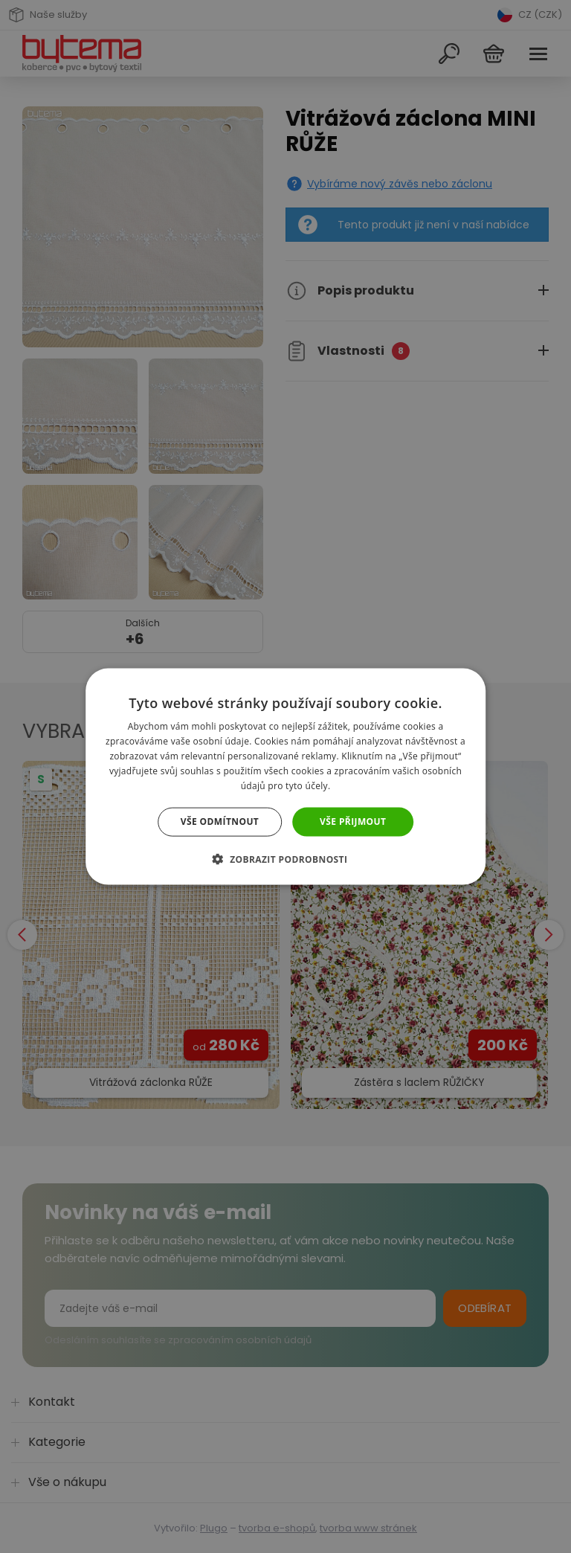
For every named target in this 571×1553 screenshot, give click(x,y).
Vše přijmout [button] (353, 821)
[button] (286, 858)
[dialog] (285, 776)
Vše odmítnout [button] (220, 821)
